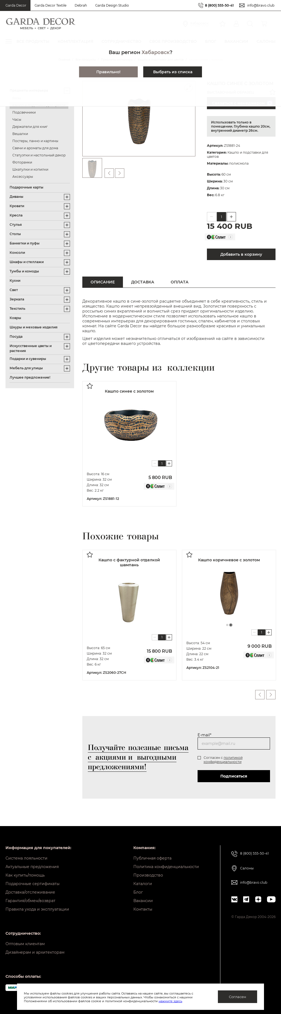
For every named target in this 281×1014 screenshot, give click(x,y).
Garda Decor (15, 5)
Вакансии (143, 900)
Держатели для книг (30, 127)
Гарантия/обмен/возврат (30, 900)
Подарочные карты (26, 187)
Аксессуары (22, 176)
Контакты (142, 909)
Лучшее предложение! (30, 377)
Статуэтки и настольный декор (39, 155)
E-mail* (204, 735)
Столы (15, 234)
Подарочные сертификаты (32, 883)
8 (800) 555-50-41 (219, 5)
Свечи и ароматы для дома (35, 148)
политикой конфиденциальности (223, 760)
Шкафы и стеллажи (27, 262)
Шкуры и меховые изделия (33, 327)
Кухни (15, 280)
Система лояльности (26, 858)
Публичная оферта (152, 858)
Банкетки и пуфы (25, 243)
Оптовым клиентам (25, 943)
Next (271, 694)
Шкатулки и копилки (30, 169)
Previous (260, 694)
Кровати (17, 206)
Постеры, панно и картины (35, 141)
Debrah (81, 5)
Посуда (16, 336)
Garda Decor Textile (50, 5)
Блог (138, 892)
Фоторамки (22, 162)
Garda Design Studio (112, 5)
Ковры (15, 318)
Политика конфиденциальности (166, 866)
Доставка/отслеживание (30, 892)
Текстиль (17, 308)
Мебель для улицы (26, 368)
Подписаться (233, 776)
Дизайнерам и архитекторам (34, 952)
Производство (148, 875)
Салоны (247, 868)
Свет (14, 290)
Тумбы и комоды (24, 271)
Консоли (17, 252)
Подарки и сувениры (28, 359)
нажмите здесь (170, 1001)
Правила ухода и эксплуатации (37, 909)
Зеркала (17, 299)
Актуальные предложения (32, 866)
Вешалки (20, 134)
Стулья (16, 224)
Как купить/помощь (25, 875)
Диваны (16, 197)
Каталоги (142, 883)
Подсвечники (24, 112)
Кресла (16, 215)
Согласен (237, 997)
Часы (16, 119)
